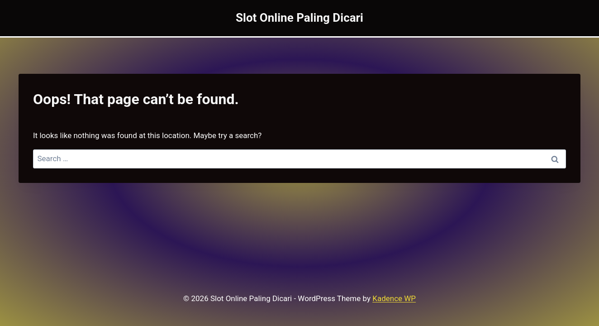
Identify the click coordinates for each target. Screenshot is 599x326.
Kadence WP (394, 298)
